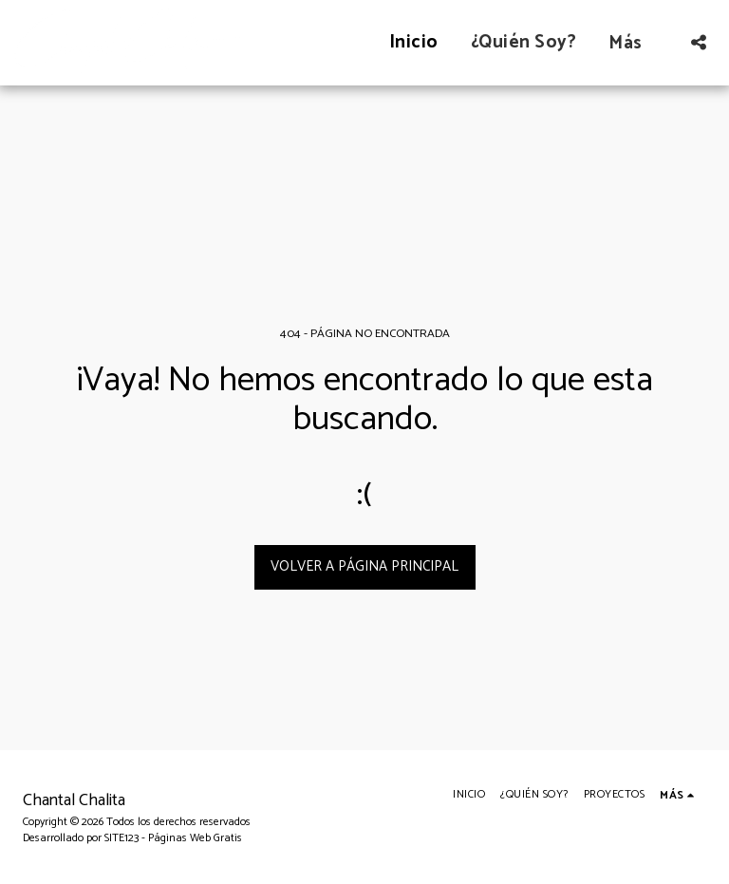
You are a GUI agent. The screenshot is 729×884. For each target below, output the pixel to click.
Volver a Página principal (364, 566)
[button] (698, 42)
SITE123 (121, 838)
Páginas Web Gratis (195, 838)
